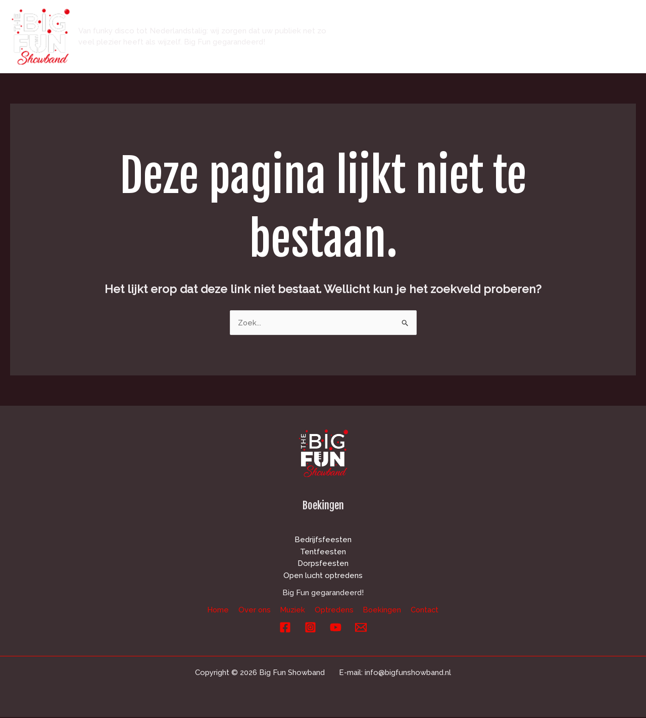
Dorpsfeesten (323, 563)
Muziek (471, 19)
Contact (378, 54)
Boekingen (587, 19)
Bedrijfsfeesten (323, 539)
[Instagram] (310, 628)
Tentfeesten (323, 551)
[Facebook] (285, 628)
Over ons (422, 19)
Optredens (525, 19)
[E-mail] (361, 628)
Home (373, 19)
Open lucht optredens (323, 576)
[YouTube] (335, 628)
